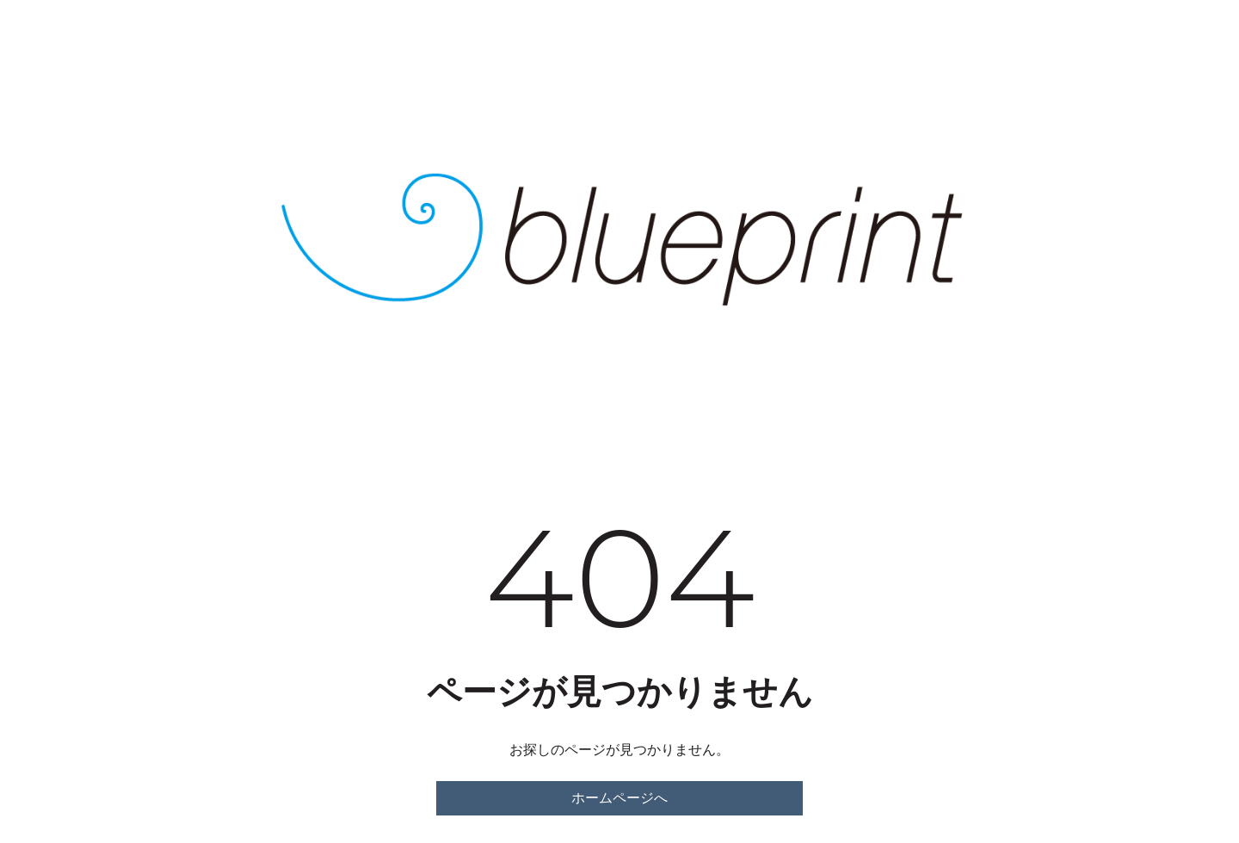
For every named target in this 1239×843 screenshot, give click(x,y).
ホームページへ (619, 798)
